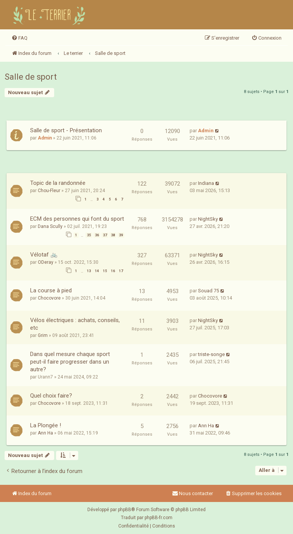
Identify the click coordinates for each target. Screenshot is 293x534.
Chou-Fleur (49, 190)
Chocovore (49, 298)
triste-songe (211, 354)
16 (113, 271)
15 (105, 271)
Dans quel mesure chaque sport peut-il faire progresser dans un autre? (70, 362)
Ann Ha (45, 433)
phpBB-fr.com (158, 517)
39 (121, 235)
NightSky (208, 219)
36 (97, 235)
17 (121, 271)
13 (89, 271)
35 (89, 235)
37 (105, 235)
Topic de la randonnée (57, 183)
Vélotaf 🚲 (44, 254)
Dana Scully (50, 226)
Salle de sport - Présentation (66, 130)
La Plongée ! (45, 425)
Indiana (206, 183)
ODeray (45, 262)
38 (113, 235)
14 (97, 271)
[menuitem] (19, 38)
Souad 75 (208, 290)
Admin (45, 138)
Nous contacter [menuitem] (192, 493)
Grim (43, 335)
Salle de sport (31, 76)
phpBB (124, 509)
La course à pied (51, 290)
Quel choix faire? (51, 395)
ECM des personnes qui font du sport (77, 218)
